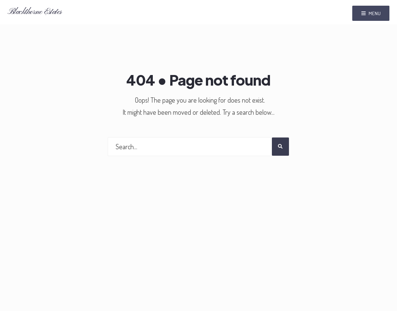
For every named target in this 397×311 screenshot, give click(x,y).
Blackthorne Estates (35, 12)
